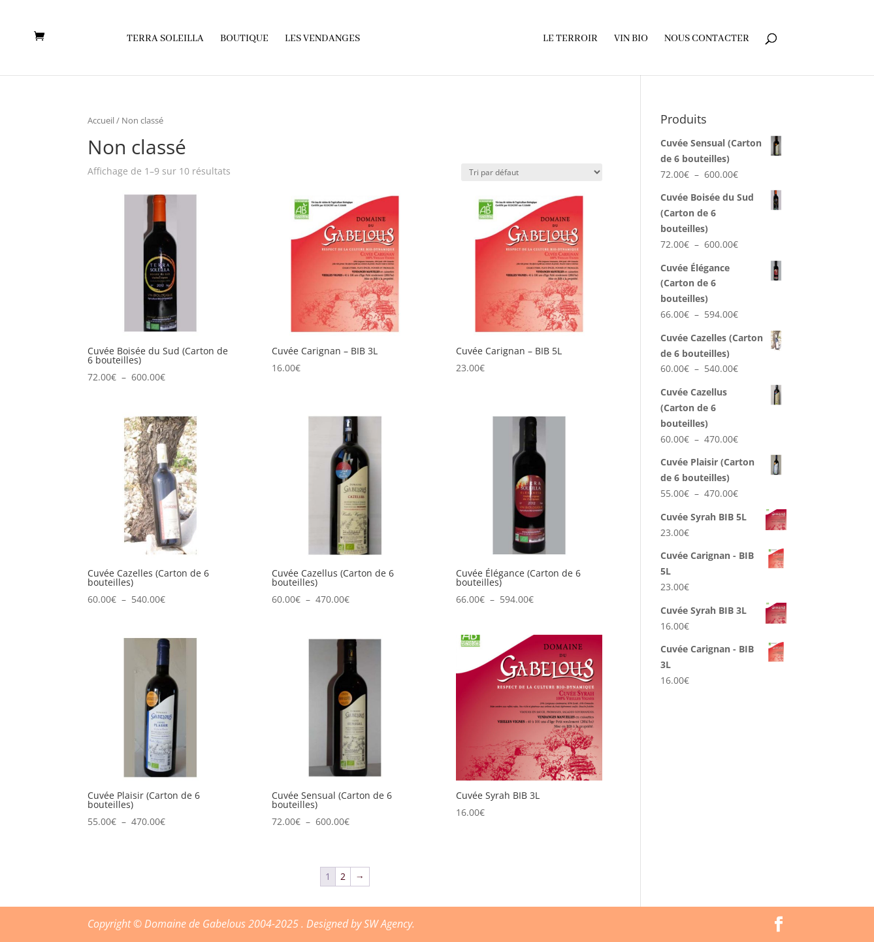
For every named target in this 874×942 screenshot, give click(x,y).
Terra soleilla (165, 39)
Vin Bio (630, 39)
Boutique (245, 39)
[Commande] (531, 172)
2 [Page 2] (343, 876)
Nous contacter (706, 39)
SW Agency (388, 924)
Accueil (101, 120)
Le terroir (569, 39)
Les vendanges (323, 39)
